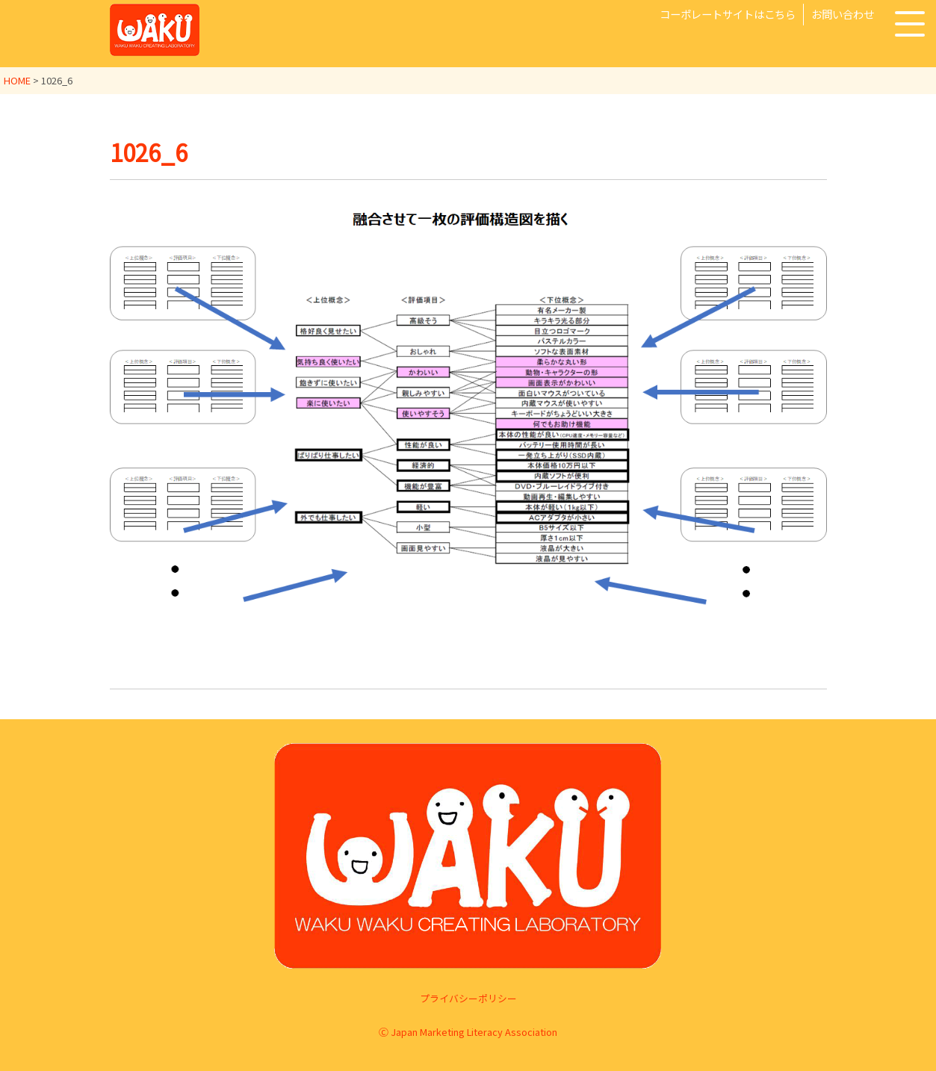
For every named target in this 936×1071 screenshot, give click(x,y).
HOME (17, 80)
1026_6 (150, 151)
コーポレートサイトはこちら (728, 14)
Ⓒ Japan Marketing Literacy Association (468, 1032)
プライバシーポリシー (468, 998)
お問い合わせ (842, 14)
